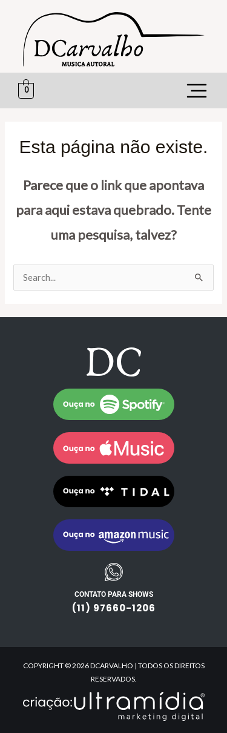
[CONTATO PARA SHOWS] (114, 572)
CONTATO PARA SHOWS (113, 594)
